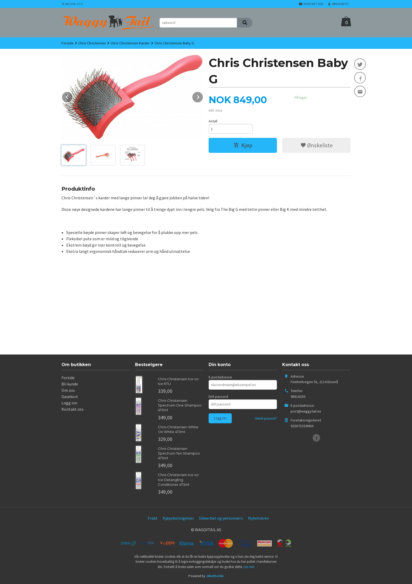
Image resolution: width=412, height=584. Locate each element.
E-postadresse (220, 377)
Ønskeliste (316, 145)
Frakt (153, 518)
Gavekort (69, 396)
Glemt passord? (266, 418)
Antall (213, 121)
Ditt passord (218, 396)
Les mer (249, 567)
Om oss (68, 390)
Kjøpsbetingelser (178, 518)
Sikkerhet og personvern (221, 518)
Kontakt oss (72, 409)
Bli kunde (69, 384)
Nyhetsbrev (258, 518)
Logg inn (69, 402)
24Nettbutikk (215, 576)
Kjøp (242, 145)
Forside (67, 43)
